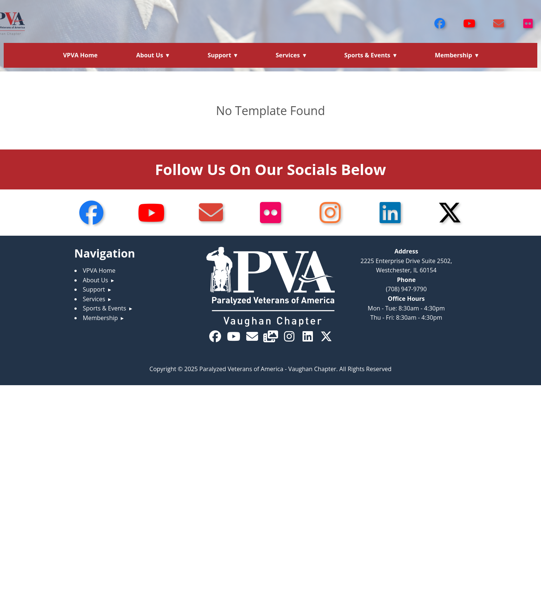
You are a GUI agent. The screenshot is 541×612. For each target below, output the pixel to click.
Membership (453, 55)
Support (219, 55)
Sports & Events (367, 55)
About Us (149, 55)
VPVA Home (80, 55)
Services (287, 55)
